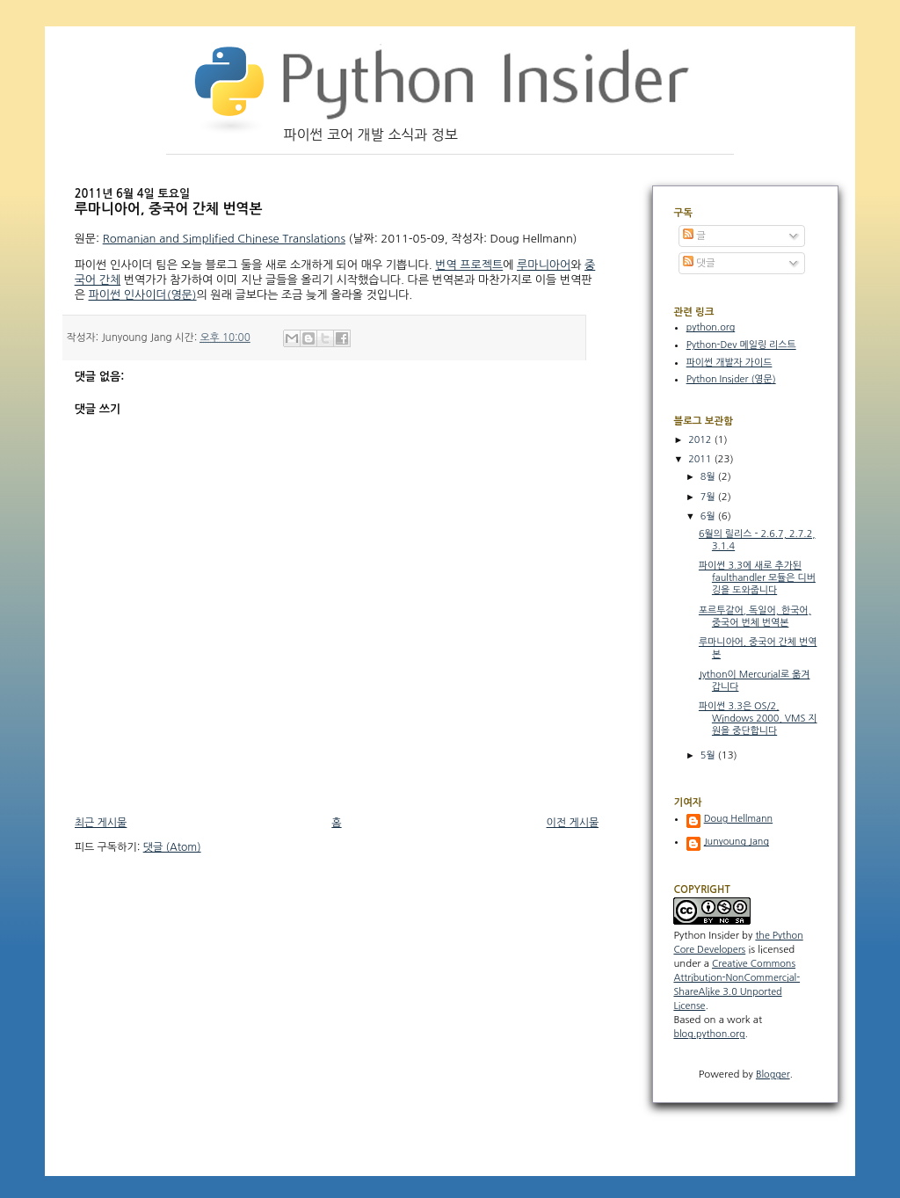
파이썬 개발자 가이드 (729, 362)
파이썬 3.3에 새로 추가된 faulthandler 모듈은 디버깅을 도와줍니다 (757, 578)
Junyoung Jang (736, 841)
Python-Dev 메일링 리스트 (741, 345)
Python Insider (705, 935)
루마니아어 (543, 265)
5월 (709, 755)
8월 (709, 477)
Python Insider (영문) (731, 379)
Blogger (773, 1074)
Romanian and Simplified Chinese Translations (224, 238)
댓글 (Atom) (172, 847)
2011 (701, 459)
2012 (701, 440)
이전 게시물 (573, 822)
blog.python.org (708, 1034)
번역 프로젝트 (469, 265)
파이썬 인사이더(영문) (143, 295)
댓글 (699, 263)
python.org (711, 327)
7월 (709, 497)
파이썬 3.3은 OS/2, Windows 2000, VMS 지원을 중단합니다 (758, 718)
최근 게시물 (101, 822)
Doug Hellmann (738, 819)
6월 (709, 516)
